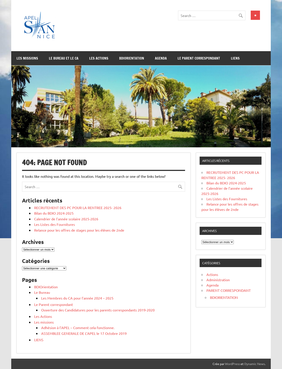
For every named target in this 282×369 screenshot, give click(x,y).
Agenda (161, 58)
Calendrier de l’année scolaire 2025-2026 (66, 219)
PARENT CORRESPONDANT (228, 290)
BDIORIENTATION (224, 297)
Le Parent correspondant (199, 58)
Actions (212, 274)
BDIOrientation (131, 58)
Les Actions (98, 58)
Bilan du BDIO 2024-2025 (54, 213)
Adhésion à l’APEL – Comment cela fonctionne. (78, 327)
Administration (218, 279)
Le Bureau (42, 292)
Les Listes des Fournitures (54, 224)
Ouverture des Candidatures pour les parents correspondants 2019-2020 (98, 310)
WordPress (232, 364)
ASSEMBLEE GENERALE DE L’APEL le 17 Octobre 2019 (84, 333)
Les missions (27, 58)
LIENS (235, 58)
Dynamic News (254, 364)
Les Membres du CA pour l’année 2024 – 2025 (77, 298)
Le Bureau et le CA (63, 58)
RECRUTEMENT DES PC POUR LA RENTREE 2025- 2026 (77, 207)
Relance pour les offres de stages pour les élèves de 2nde (79, 230)
